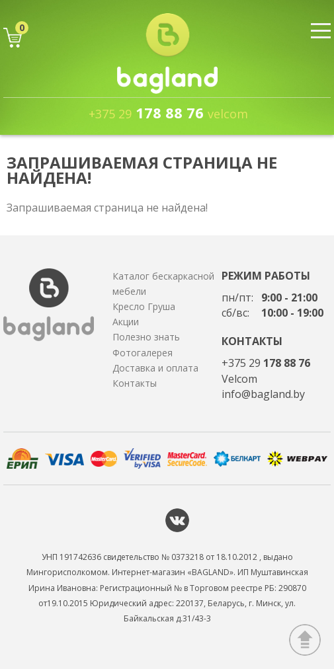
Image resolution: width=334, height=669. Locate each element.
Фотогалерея (142, 352)
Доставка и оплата (155, 368)
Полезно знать (146, 337)
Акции (125, 321)
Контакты (134, 383)
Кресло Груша (143, 306)
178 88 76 (168, 112)
